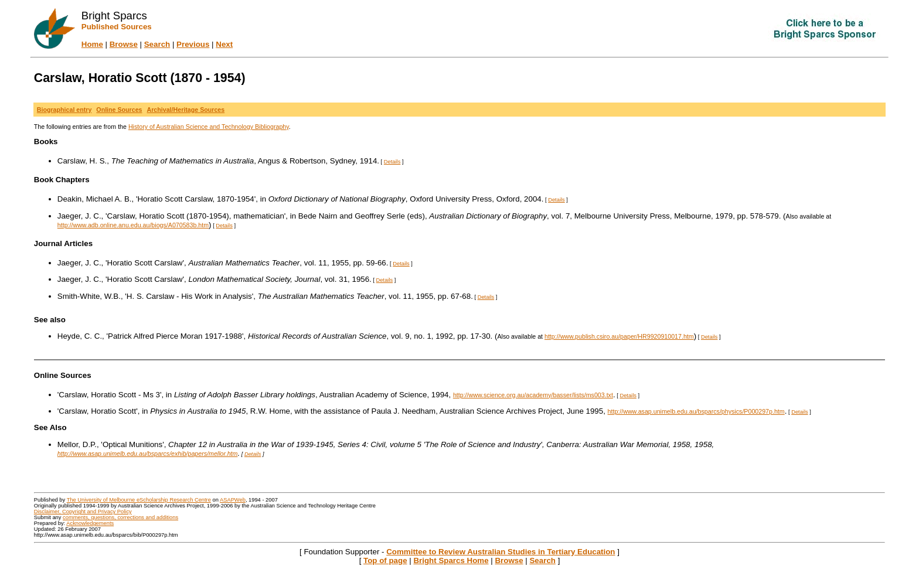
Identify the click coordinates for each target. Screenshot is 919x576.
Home (92, 44)
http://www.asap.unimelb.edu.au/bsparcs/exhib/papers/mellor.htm (147, 453)
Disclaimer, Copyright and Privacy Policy (83, 511)
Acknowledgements (90, 523)
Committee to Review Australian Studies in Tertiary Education (500, 551)
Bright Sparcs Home (450, 560)
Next (224, 44)
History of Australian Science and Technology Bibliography (208, 126)
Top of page (385, 560)
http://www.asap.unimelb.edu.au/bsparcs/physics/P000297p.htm (696, 411)
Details (392, 162)
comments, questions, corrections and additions (120, 517)
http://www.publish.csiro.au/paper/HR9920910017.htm (619, 336)
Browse (124, 44)
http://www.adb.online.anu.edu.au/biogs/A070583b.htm (133, 225)
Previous (192, 44)
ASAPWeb (233, 500)
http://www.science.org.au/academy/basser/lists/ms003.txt (533, 394)
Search (157, 44)
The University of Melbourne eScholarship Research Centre (139, 500)
